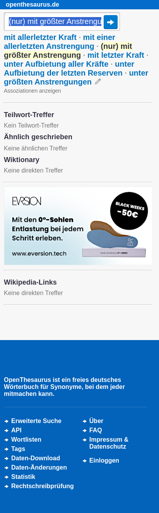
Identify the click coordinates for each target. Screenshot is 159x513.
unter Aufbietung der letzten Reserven (69, 68)
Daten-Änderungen (39, 467)
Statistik (23, 476)
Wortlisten (26, 439)
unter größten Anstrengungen (76, 77)
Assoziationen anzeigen (32, 91)
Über (96, 421)
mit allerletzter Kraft (40, 37)
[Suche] (62, 22)
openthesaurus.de (32, 4)
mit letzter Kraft (115, 55)
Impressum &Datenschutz (108, 443)
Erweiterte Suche (36, 421)
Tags (18, 449)
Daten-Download (35, 458)
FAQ (95, 430)
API (16, 430)
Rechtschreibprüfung (42, 486)
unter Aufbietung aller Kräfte (56, 64)
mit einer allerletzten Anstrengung (59, 41)
